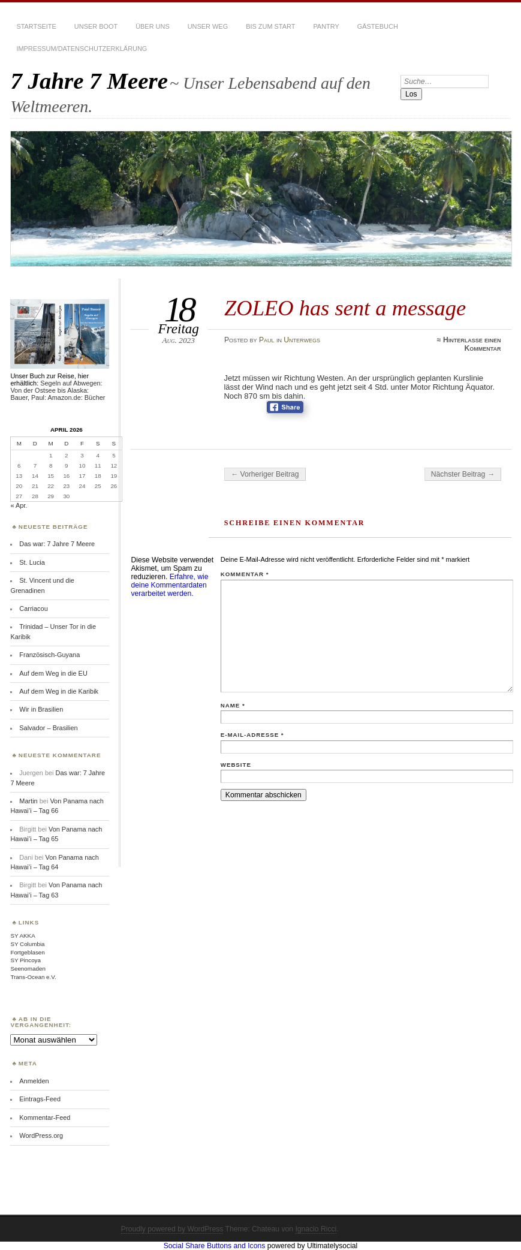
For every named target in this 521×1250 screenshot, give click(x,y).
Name (233, 705)
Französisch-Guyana (49, 654)
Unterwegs (302, 340)
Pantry (326, 26)
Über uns (152, 26)
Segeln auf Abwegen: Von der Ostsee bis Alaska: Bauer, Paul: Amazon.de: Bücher (57, 390)
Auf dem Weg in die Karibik (58, 691)
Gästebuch (377, 26)
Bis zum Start (270, 26)
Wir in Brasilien (41, 709)
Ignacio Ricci (315, 1229)
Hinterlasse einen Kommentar (472, 344)
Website (236, 764)
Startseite (36, 26)
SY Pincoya (25, 960)
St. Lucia (32, 562)
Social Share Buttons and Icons (215, 1246)
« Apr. (18, 505)
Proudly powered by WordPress (172, 1229)
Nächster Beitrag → (463, 474)
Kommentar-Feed (44, 1117)
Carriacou (33, 608)
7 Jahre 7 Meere (89, 81)
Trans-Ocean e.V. (33, 977)
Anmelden (34, 1081)
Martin (28, 801)
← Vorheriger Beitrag (265, 474)
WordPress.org (41, 1135)
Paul (267, 340)
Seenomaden (27, 968)
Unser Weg (208, 26)
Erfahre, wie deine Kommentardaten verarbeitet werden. (169, 585)
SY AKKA (22, 935)
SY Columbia (27, 944)
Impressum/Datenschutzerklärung (81, 48)
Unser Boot (96, 26)
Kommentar (245, 574)
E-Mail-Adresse (252, 734)
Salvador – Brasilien (48, 727)
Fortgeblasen (27, 952)
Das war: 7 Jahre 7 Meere (57, 543)
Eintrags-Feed (40, 1099)
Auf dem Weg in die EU (53, 673)
